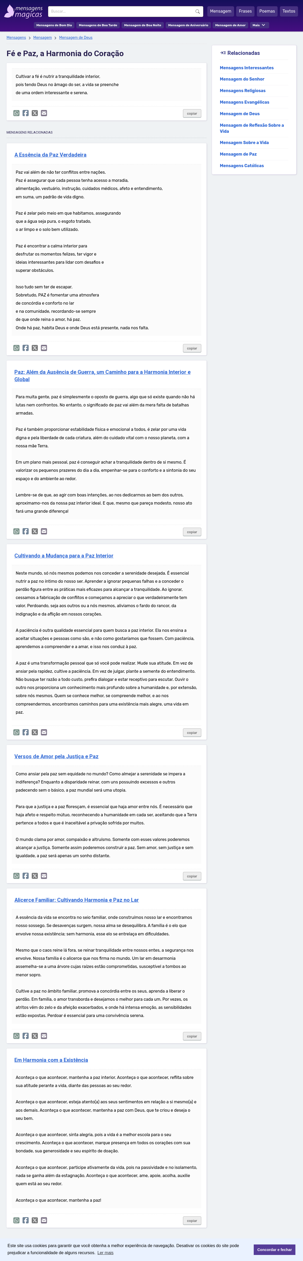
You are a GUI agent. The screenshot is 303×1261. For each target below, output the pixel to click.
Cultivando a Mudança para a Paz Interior (63, 556)
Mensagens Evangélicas (244, 102)
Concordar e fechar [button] (274, 1250)
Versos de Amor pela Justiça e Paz (56, 757)
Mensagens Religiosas (243, 90)
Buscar (198, 11)
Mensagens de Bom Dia (54, 25)
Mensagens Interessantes (247, 67)
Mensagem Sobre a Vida (244, 142)
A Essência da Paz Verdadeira (50, 155)
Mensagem (220, 11)
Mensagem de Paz (238, 154)
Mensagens (16, 37)
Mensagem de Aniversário (188, 25)
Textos (289, 11)
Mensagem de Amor (230, 25)
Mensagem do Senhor (242, 79)
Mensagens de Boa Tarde (98, 25)
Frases (245, 11)
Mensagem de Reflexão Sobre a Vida (252, 128)
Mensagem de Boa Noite (142, 25)
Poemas (267, 11)
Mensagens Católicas (242, 165)
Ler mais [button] (105, 1253)
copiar (192, 113)
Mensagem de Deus (76, 37)
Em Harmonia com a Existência (51, 1060)
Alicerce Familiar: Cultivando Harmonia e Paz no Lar (76, 900)
